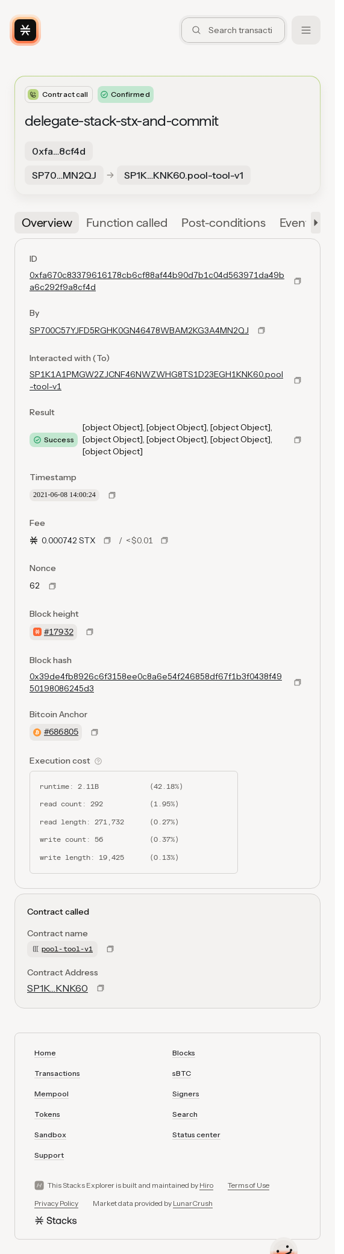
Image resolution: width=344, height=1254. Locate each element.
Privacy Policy (56, 1203)
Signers (185, 1093)
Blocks (183, 1052)
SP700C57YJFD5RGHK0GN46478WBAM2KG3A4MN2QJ (139, 330)
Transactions (57, 1073)
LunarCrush (193, 1203)
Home (45, 1052)
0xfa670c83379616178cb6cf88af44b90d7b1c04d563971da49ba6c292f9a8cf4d (157, 281)
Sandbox (50, 1134)
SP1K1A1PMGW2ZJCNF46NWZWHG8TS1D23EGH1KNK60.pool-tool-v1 (156, 380)
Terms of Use (248, 1185)
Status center (196, 1134)
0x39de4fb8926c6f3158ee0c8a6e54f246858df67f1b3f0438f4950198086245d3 (156, 682)
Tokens (47, 1114)
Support (49, 1155)
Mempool (51, 1093)
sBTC (181, 1073)
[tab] (46, 222)
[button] (313, 222)
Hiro (206, 1185)
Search (185, 1114)
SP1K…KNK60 (57, 988)
